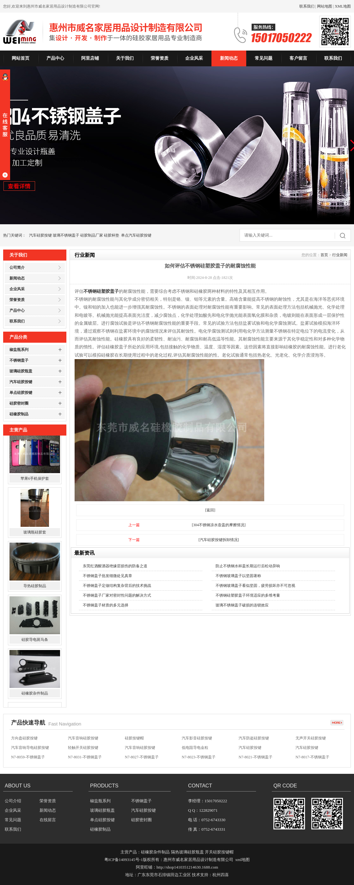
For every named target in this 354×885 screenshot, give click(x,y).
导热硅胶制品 (34, 591)
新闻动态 (229, 58)
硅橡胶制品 (18, 414)
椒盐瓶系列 (18, 349)
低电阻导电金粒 (195, 748)
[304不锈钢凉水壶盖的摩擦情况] (219, 525)
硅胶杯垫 (111, 235)
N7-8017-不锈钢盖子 (312, 758)
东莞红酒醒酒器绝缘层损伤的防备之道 (115, 566)
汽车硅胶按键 (40, 235)
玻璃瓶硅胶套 (34, 537)
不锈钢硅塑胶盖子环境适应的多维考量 (248, 595)
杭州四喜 (220, 874)
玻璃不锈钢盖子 (66, 235)
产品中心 (55, 58)
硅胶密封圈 (18, 403)
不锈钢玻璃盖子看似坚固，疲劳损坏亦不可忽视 (255, 585)
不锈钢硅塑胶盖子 (101, 291)
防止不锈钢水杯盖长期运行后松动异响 (248, 566)
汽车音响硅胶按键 (83, 739)
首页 (324, 255)
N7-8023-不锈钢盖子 (199, 758)
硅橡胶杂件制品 (34, 698)
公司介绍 (13, 800)
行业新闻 (339, 255)
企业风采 (194, 58)
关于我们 (125, 58)
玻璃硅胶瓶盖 (20, 371)
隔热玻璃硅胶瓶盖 (187, 852)
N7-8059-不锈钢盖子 (28, 758)
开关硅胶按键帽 (219, 852)
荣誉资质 (159, 58)
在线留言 (48, 819)
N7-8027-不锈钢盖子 (142, 758)
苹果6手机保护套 (35, 483)
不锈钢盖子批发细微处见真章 (107, 576)
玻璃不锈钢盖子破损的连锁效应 (242, 605)
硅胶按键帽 (134, 739)
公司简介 (17, 267)
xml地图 (242, 859)
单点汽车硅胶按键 (136, 235)
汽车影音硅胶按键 (197, 739)
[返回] (210, 510)
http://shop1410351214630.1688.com (187, 867)
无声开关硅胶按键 (311, 739)
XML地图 (343, 6)
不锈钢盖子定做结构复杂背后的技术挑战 (117, 585)
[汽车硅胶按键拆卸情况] (218, 540)
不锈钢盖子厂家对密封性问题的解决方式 (117, 595)
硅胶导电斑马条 (34, 644)
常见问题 (263, 58)
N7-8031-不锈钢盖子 (85, 758)
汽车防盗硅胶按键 (254, 739)
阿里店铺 (90, 58)
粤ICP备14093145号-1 (123, 859)
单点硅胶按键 (20, 392)
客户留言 (298, 58)
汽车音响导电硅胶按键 (30, 748)
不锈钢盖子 (18, 360)
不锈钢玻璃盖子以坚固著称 (238, 576)
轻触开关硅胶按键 (83, 748)
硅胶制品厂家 (91, 235)
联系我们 (306, 6)
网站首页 (20, 58)
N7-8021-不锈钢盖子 (255, 758)
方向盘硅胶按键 (24, 739)
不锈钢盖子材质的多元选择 (105, 605)
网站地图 (324, 6)
